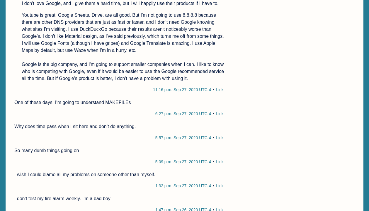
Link (220, 89)
